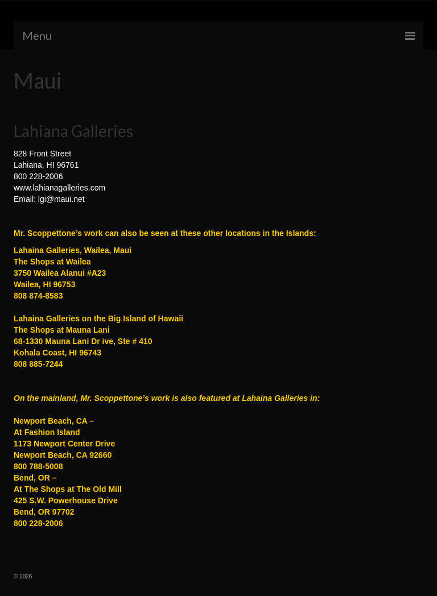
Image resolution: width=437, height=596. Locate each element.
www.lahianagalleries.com (59, 187)
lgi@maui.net (61, 199)
